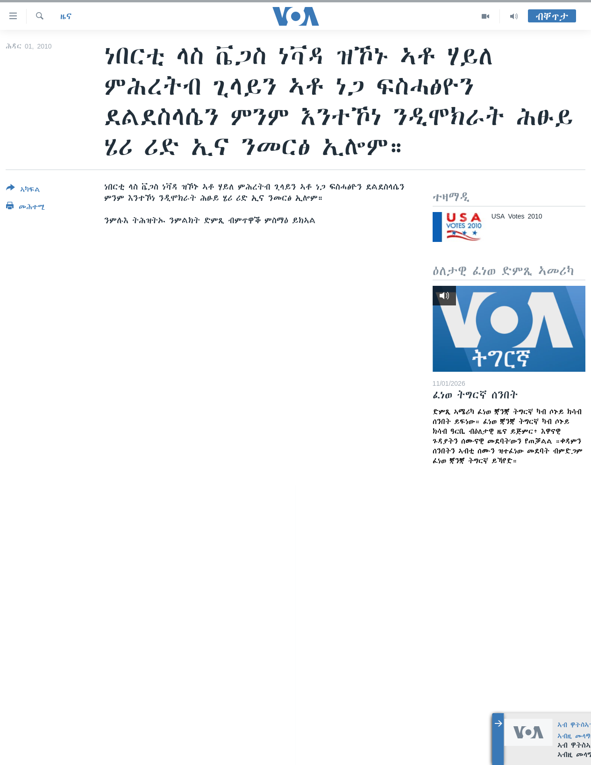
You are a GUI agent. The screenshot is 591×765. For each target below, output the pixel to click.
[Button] (23, 190)
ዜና (66, 16)
